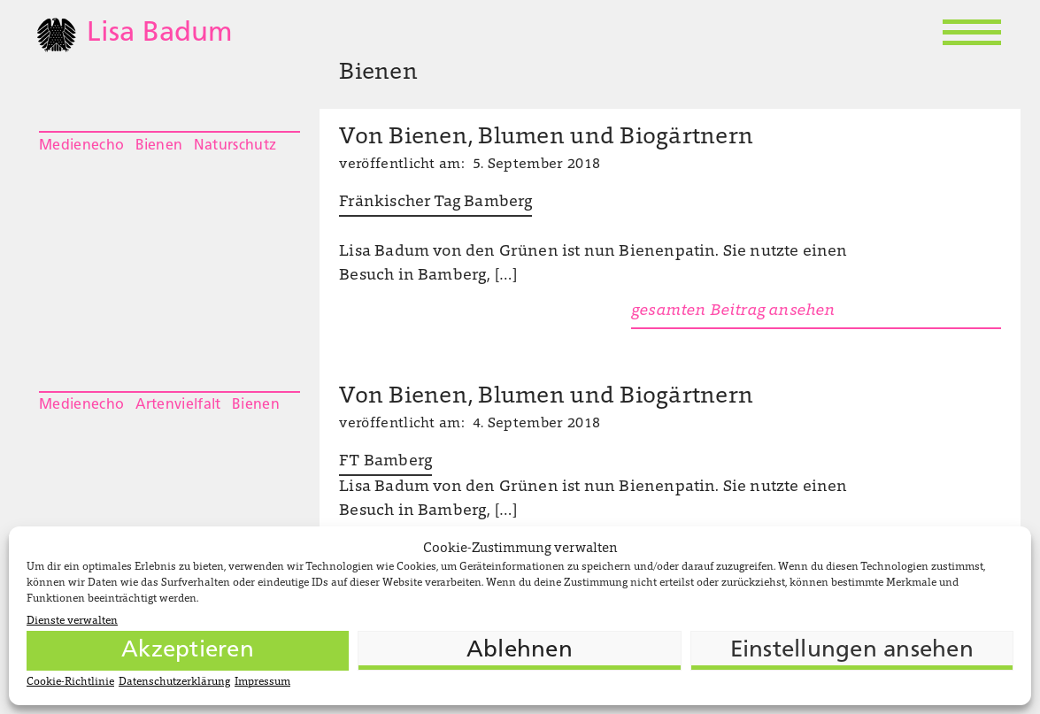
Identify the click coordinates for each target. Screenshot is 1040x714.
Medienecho (81, 146)
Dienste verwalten (72, 621)
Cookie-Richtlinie (70, 682)
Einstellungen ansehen (852, 651)
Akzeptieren (187, 651)
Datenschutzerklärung (174, 682)
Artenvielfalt (178, 405)
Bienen (159, 146)
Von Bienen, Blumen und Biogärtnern (546, 138)
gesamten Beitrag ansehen (733, 311)
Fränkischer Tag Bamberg (435, 203)
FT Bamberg (385, 462)
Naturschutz (235, 146)
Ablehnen (519, 651)
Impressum (262, 682)
